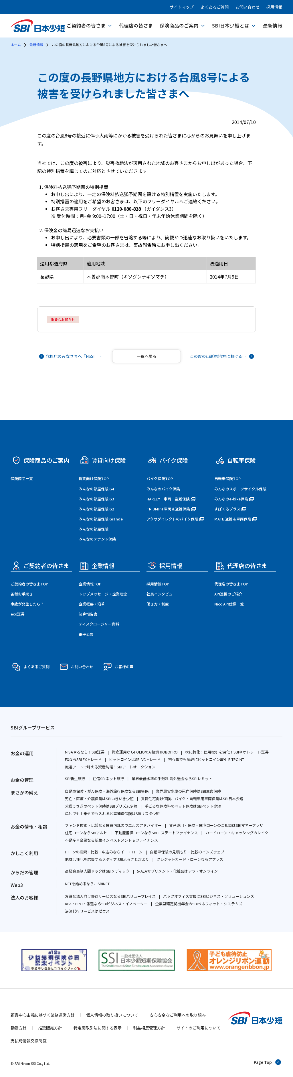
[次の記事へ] (221, 356)
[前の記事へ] (71, 356)
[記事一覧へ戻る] (146, 356)
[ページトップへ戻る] (268, 1062)
